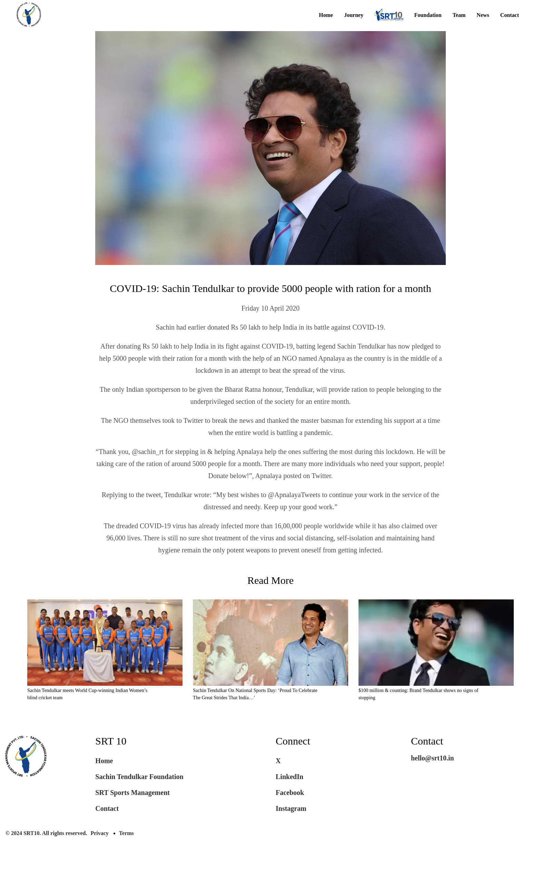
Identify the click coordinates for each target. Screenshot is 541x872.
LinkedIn (289, 793)
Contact (509, 15)
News (482, 15)
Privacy (99, 850)
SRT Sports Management (132, 809)
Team (459, 15)
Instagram (291, 825)
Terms (126, 850)
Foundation (428, 15)
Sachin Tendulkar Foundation (139, 793)
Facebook (290, 809)
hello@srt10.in (432, 774)
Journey (353, 15)
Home (326, 15)
